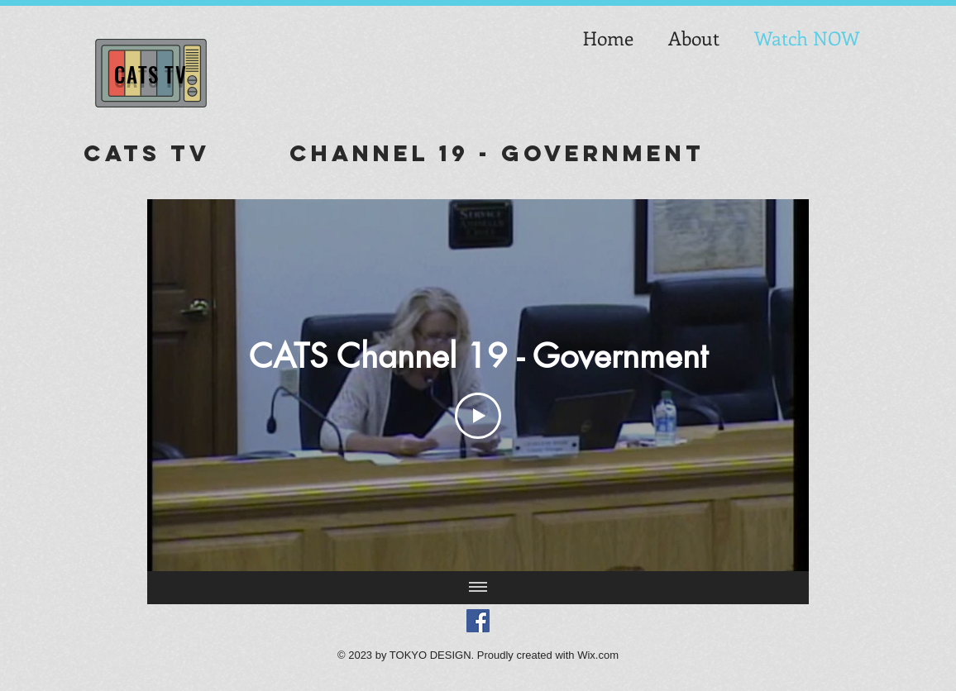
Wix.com (598, 655)
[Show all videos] (478, 587)
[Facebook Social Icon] (478, 620)
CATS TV (150, 74)
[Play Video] (478, 416)
